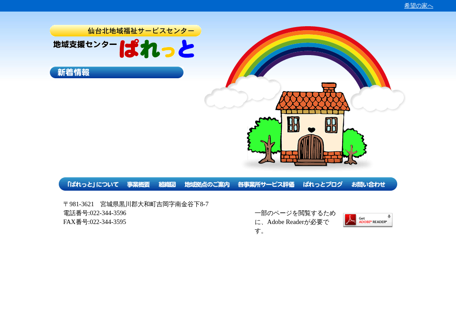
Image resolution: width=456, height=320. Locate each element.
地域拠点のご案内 (206, 184)
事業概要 (138, 184)
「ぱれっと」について (90, 184)
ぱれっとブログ (322, 184)
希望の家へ (418, 5)
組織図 (166, 184)
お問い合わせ (371, 184)
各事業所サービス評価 (266, 184)
